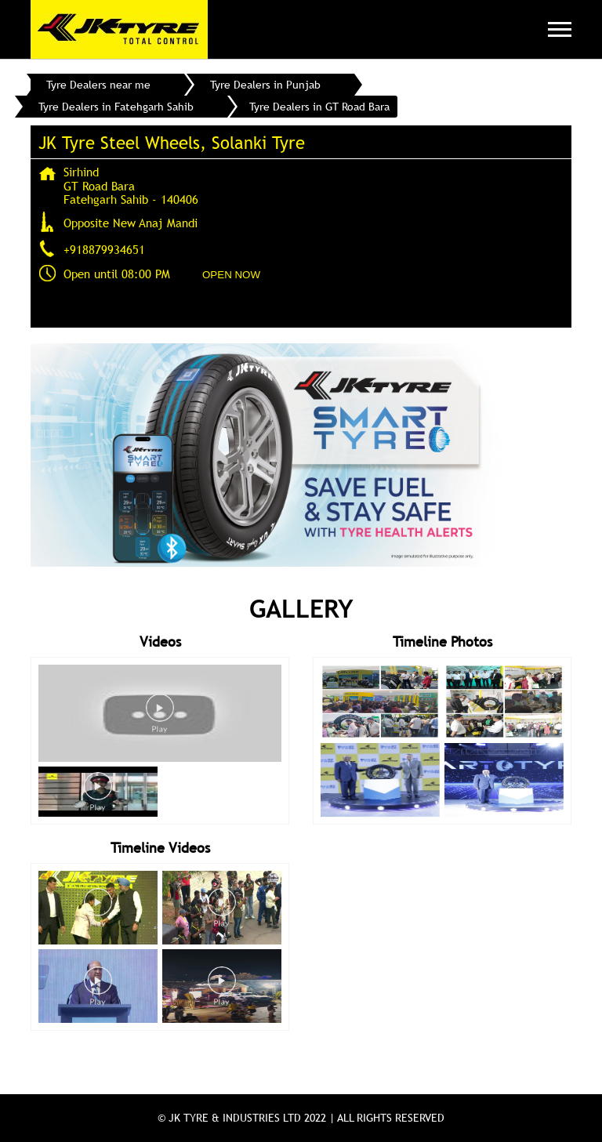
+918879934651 (104, 249)
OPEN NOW (231, 275)
